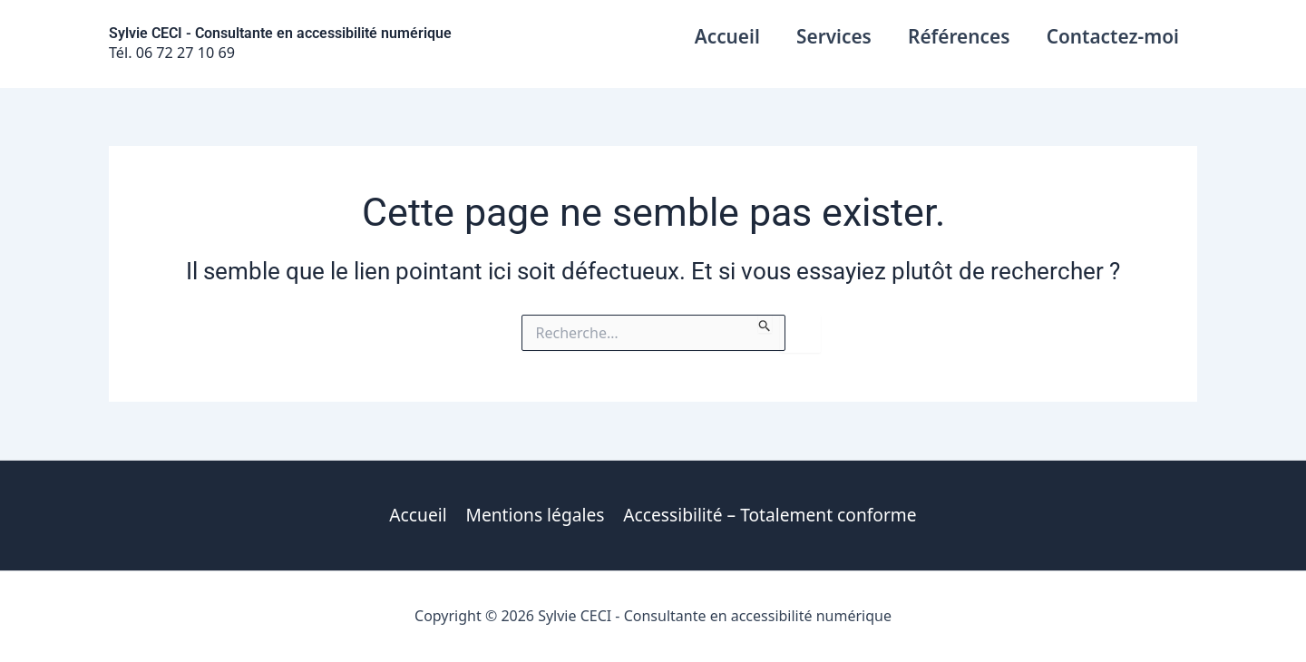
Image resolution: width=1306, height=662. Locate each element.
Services (831, 36)
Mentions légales (535, 514)
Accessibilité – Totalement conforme (768, 514)
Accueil (722, 36)
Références (957, 36)
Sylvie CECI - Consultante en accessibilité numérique (280, 33)
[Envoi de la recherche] (765, 324)
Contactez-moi (1112, 36)
